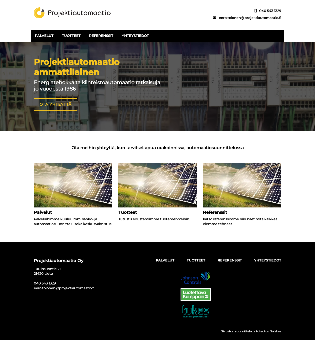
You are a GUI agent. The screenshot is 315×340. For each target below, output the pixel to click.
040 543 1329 (270, 11)
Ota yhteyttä (55, 104)
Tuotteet (71, 36)
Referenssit (101, 36)
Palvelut (44, 36)
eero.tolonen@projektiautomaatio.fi (250, 18)
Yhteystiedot (135, 36)
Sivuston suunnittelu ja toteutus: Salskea (251, 331)
